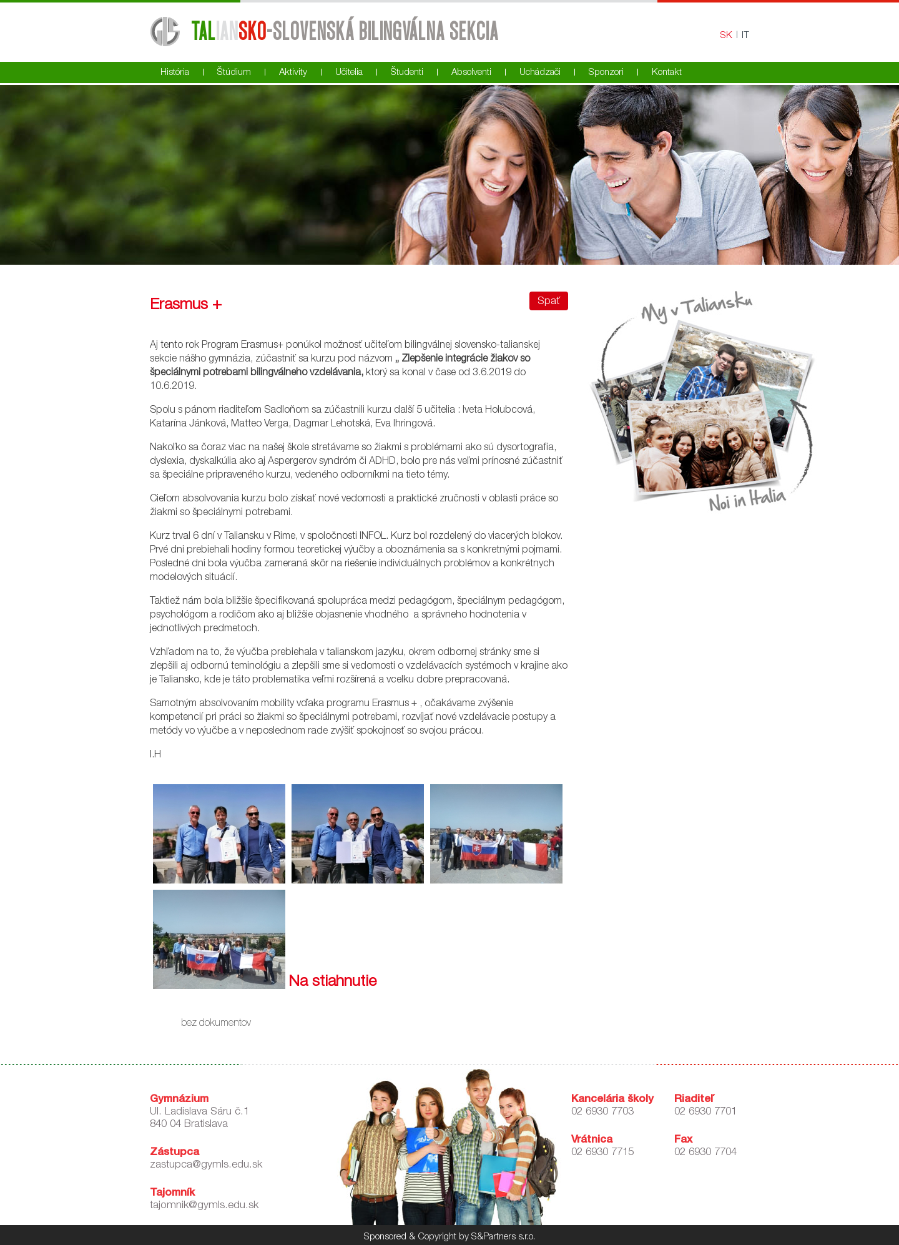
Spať (549, 302)
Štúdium (234, 72)
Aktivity (293, 72)
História (174, 72)
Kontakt (667, 72)
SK (726, 36)
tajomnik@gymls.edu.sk (204, 1206)
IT (745, 36)
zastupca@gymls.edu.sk (206, 1165)
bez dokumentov (216, 1024)
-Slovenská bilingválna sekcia (344, 31)
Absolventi (471, 72)
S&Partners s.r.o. (503, 1237)
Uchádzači (540, 72)
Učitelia (349, 72)
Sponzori (606, 72)
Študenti (407, 72)
